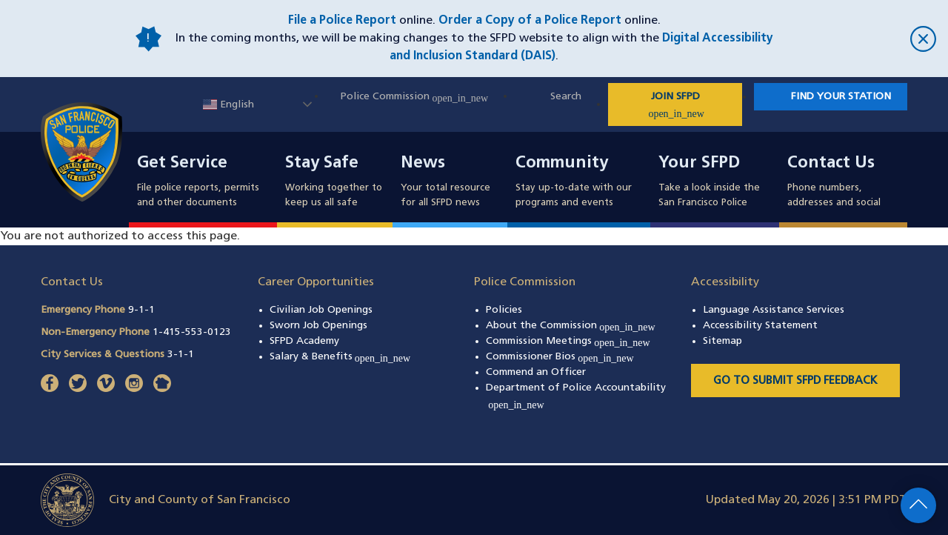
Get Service (182, 164)
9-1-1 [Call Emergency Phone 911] (141, 310)
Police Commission (414, 96)
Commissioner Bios (560, 356)
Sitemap (722, 341)
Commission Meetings (568, 341)
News (423, 164)
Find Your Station (841, 96)
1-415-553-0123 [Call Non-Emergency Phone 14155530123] (192, 332)
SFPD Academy (304, 341)
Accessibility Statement (760, 325)
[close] (859, 39)
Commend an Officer (536, 372)
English (228, 104)
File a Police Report (342, 21)
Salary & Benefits (340, 356)
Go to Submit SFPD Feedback (795, 381)
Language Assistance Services (773, 310)
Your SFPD (699, 164)
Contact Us (831, 164)
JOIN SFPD (694, 105)
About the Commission (570, 325)
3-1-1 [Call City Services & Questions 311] (180, 354)
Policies (504, 310)
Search (565, 96)
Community (561, 164)
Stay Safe (321, 164)
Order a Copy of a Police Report (529, 21)
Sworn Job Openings (318, 325)
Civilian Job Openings (321, 310)
